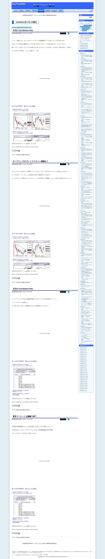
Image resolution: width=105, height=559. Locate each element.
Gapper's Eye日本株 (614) (86, 37)
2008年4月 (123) (83, 388)
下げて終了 (83, 58)
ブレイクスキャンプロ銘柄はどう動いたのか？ (86, 197)
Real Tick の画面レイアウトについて (86, 313)
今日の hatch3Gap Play (86, 272)
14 (82, 28)
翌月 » (91, 22)
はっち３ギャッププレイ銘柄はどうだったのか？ (86, 290)
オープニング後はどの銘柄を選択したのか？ (86, 111)
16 (86, 28)
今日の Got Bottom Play (23, 30)
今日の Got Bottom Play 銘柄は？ (85, 222)
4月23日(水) (82, 102)
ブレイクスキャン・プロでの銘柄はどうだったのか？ (86, 225)
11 (89, 26)
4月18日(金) (82, 147)
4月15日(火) (82, 186)
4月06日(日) (82, 281)
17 (87, 28)
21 (82, 29)
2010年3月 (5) (83, 358)
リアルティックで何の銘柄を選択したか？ (86, 231)
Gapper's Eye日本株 (20, 409)
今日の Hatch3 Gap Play (86, 67)
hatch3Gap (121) (83, 48)
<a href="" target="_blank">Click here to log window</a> (45, 124)
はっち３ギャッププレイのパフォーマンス (86, 286)
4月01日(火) (82, 332)
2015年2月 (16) (83, 352)
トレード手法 (34, 10)
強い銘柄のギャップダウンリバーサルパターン (86, 302)
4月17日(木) (82, 162)
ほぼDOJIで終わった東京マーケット (86, 88)
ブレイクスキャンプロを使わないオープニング (86, 176)
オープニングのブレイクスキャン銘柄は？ (30, 161)
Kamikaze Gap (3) (84, 45)
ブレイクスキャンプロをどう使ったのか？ (86, 274)
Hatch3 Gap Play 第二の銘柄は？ (86, 70)
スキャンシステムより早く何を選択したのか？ (86, 242)
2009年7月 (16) (83, 365)
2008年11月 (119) (84, 376)
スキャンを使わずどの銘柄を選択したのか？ (86, 271)
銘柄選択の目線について (86, 282)
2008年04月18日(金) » (51, 15)
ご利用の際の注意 (91, 11)
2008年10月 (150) (84, 378)
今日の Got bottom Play (86, 60)
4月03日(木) (82, 306)
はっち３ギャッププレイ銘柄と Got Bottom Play (86, 316)
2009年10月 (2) (83, 360)
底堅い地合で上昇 (85, 74)
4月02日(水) (82, 326)
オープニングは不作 (85, 328)
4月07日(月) (82, 267)
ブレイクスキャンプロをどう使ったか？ (86, 265)
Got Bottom (27, 154)
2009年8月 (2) (83, 363)
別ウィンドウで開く (30, 106)
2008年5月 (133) (83, 387)
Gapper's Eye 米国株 (20, 154)
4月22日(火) (82, 116)
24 (87, 29)
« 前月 (81, 22)
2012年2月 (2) (83, 356)
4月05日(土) (82, 284)
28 (82, 30)
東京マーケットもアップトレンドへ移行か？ (86, 330)
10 (87, 26)
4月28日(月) (82, 76)
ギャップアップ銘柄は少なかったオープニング (86, 304)
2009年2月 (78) (83, 370)
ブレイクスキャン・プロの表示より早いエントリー (86, 294)
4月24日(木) (82, 90)
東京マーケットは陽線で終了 (25, 416)
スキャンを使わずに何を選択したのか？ (86, 263)
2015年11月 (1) (83, 347)
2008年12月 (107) (84, 374)
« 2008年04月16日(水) (27, 15)
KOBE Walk (60, 10)
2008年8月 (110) (83, 381)
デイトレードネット (15, 10)
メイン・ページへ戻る (39, 15)
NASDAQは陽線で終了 (86, 109)
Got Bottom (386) (84, 43)
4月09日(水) (82, 239)
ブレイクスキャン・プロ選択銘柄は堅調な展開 (86, 125)
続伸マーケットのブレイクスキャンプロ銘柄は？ (86, 324)
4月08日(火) (82, 253)
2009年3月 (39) (83, 369)
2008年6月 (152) (83, 385)
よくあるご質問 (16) (84, 38)
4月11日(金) (82, 211)
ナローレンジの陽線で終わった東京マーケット (86, 184)
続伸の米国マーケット (86, 94)
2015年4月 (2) (83, 349)
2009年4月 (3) (83, 367)
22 (84, 29)
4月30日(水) (82, 54)
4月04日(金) (82, 288)
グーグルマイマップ (85, 181)
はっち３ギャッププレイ (86, 135)
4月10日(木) (82, 228)
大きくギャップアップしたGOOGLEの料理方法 (86, 153)
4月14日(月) (82, 199)
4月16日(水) (82, 171)
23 (86, 29)
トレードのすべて (28, 10)
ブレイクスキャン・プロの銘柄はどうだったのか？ (86, 178)
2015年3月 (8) (83, 351)
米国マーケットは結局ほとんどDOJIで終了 (86, 190)
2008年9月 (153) (83, 379)
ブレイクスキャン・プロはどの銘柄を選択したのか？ (86, 219)
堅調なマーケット (85, 139)
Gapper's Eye (41, 10)
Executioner (54, 10)
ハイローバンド (47, 10)
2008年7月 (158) (83, 383)
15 (84, 28)
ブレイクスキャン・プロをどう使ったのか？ (86, 237)
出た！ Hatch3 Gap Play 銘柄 (85, 213)
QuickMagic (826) (84, 46)
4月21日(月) (82, 133)
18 (89, 28)
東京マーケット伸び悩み (86, 161)
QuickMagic (27, 282)
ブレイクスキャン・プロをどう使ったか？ (86, 233)
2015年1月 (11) (83, 354)
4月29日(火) (82, 66)
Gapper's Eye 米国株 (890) (86, 35)
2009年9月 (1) (83, 361)
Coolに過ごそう (21, 10)
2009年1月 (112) (83, 372)
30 (86, 30)
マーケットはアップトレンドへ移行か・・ (86, 334)
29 (84, 30)
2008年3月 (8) (83, 390)
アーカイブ (84, 345)
